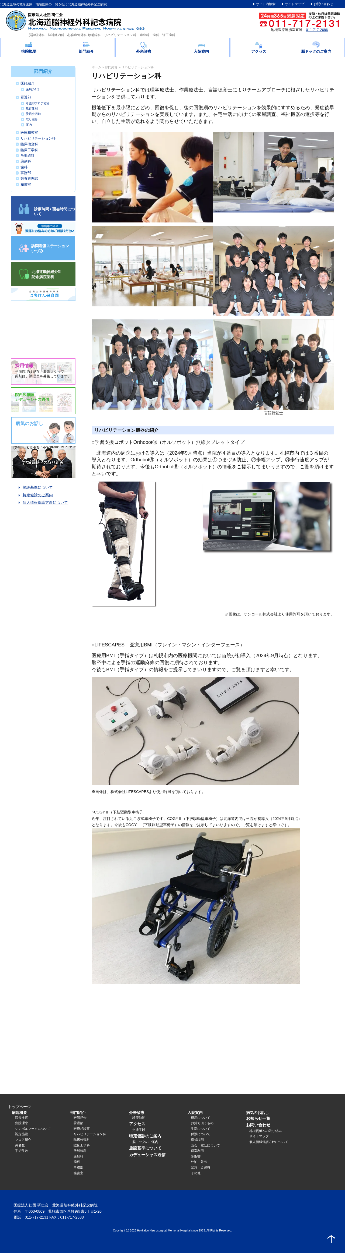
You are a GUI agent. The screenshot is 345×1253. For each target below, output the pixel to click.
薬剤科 (25, 161)
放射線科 (27, 156)
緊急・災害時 (200, 1167)
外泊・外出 (199, 1162)
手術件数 (21, 1151)
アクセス (258, 51)
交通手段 (138, 1130)
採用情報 (24, 365)
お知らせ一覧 (258, 1118)
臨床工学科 (29, 150)
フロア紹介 (23, 1140)
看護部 (25, 97)
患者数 (20, 1145)
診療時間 (138, 1118)
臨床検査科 (29, 144)
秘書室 (25, 184)
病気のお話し (257, 1112)
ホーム (96, 67)
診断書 (196, 1156)
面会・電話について (205, 1145)
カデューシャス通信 (147, 1154)
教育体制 (32, 108)
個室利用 (197, 1151)
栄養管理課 (29, 178)
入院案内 (201, 51)
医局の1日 (32, 89)
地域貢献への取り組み (43, 462)
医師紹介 (27, 83)
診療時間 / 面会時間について (54, 211)
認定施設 (21, 1134)
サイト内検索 (265, 4)
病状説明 (197, 1140)
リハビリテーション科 (38, 138)
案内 (29, 124)
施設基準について (38, 487)
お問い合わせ (323, 4)
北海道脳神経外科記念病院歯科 (47, 274)
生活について (200, 1129)
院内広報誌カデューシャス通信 (32, 397)
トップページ (19, 1107)
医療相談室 (29, 132)
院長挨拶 (21, 1118)
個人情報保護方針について (45, 502)
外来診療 (143, 51)
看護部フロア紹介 (38, 103)
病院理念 (21, 1123)
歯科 (23, 167)
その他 (196, 1173)
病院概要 (28, 51)
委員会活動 (33, 113)
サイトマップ (294, 4)
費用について (200, 1118)
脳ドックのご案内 (316, 51)
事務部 (25, 173)
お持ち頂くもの (202, 1123)
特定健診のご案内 (38, 495)
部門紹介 (86, 51)
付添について (200, 1134)
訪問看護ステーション (50, 248)
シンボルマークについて (33, 1129)
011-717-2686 (317, 30)
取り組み (32, 119)
